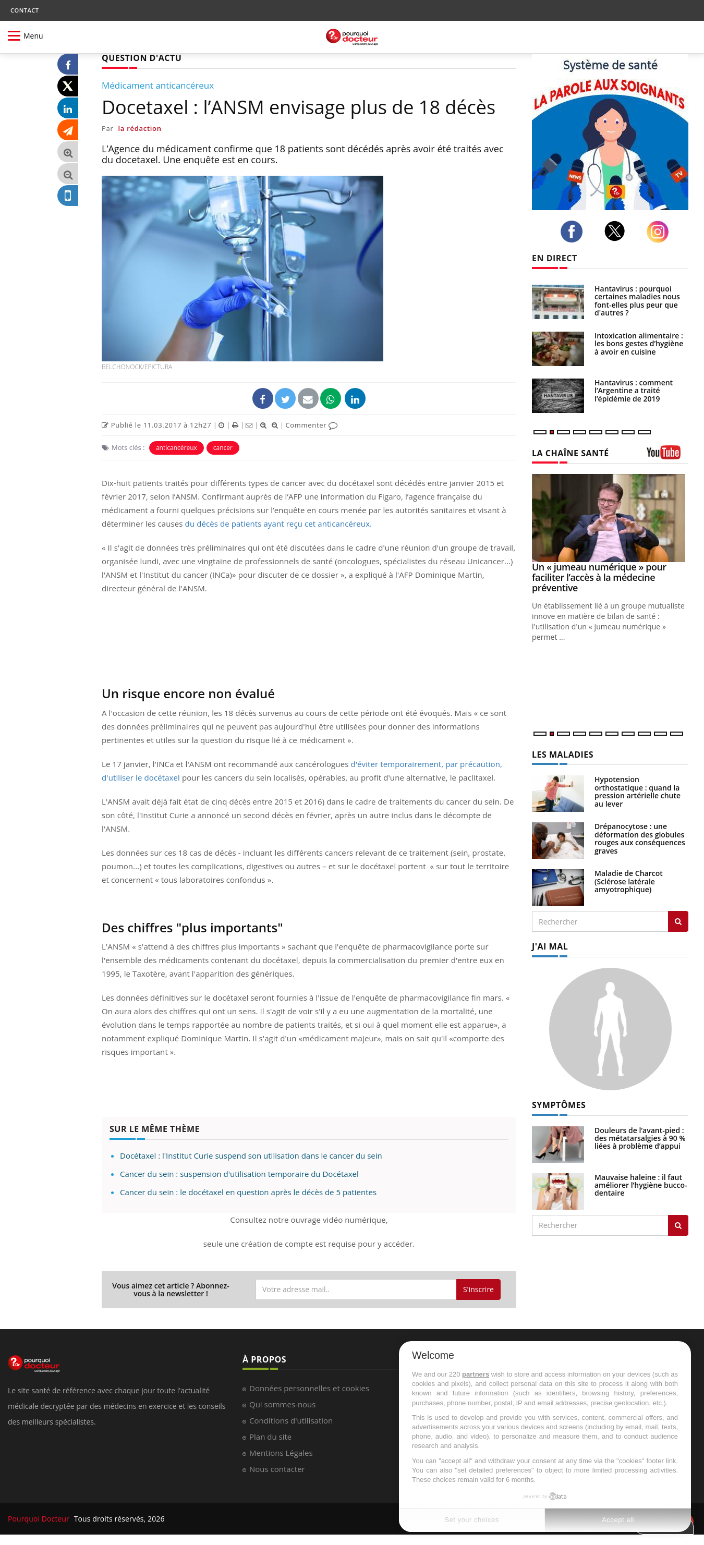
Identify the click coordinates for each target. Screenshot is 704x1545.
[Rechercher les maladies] (678, 921)
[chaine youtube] (667, 456)
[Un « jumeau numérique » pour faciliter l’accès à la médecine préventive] (610, 518)
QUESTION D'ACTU (141, 58)
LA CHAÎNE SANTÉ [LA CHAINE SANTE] (570, 453)
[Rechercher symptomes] (678, 1225)
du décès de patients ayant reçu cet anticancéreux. (277, 523)
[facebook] (574, 231)
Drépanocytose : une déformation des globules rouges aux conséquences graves (639, 838)
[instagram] (660, 232)
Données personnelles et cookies (309, 1388)
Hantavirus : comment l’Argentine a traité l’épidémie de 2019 (633, 391)
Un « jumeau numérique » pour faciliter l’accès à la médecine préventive (599, 577)
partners (475, 1374)
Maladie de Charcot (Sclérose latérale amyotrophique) (628, 881)
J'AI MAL (550, 946)
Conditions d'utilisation (291, 1420)
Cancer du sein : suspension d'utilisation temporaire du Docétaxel (239, 1174)
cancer (223, 447)
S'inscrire (478, 1289)
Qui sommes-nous (282, 1404)
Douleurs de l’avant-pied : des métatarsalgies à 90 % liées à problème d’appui (640, 1138)
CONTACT (24, 10)
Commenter (311, 425)
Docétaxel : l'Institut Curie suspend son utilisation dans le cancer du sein (251, 1155)
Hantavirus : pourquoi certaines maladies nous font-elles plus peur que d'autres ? (637, 301)
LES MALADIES (562, 754)
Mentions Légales (281, 1452)
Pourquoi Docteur (39, 1519)
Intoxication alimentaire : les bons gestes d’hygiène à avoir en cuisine (638, 344)
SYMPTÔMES (559, 1105)
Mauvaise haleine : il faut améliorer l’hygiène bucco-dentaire (640, 1185)
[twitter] (618, 231)
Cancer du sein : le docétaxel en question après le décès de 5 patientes (248, 1192)
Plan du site (270, 1436)
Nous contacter (277, 1469)
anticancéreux (176, 447)
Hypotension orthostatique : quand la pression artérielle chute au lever (637, 791)
